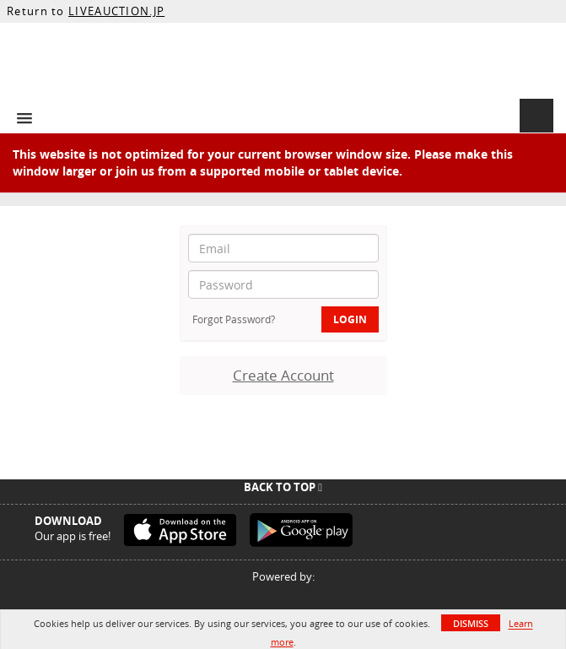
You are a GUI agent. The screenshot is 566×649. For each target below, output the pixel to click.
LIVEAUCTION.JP (116, 11)
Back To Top (283, 487)
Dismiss (470, 623)
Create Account (283, 375)
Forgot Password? (233, 319)
